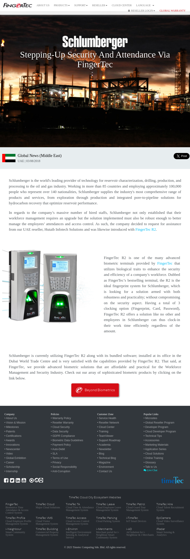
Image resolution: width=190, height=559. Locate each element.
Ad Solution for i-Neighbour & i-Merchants (140, 533)
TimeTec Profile (15, 518)
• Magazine (103, 462)
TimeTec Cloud (45, 504)
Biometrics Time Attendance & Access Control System (17, 510)
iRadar (160, 529)
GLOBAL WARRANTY (173, 10)
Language (145, 5)
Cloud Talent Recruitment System (170, 509)
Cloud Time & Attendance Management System (80, 509)
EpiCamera (163, 518)
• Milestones (11, 427)
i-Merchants (104, 529)
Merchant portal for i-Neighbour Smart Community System (107, 535)
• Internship (11, 471)
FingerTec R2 (145, 229)
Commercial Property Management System (47, 533)
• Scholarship (12, 466)
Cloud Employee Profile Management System (18, 522)
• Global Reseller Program (159, 422)
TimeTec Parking (106, 518)
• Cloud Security (60, 427)
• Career (9, 462)
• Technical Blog (106, 458)
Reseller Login (141, 10)
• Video (8, 453)
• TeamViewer (105, 435)
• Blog (100, 453)
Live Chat (150, 470)
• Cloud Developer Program (160, 431)
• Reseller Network (108, 422)
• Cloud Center (105, 427)
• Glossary (150, 462)
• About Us (10, 418)
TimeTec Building (47, 529)
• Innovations (12, 444)
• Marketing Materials (156, 444)
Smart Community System (15, 533)
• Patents (9, 431)
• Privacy (56, 462)
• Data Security (59, 431)
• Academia (103, 444)
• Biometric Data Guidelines (67, 440)
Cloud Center (122, 5)
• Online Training (153, 458)
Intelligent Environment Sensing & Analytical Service (78, 535)
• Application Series (155, 449)
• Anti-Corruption (60, 471)
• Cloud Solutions (154, 453)
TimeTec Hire (164, 504)
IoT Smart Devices (136, 521)
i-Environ (72, 529)
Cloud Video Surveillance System (170, 522)
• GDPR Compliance (63, 435)
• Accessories (152, 440)
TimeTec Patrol (135, 504)
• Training (102, 431)
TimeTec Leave (105, 504)
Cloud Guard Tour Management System (137, 509)
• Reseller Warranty (62, 422)
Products (62, 5)
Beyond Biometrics (100, 390)
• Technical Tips (153, 435)
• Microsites (150, 418)
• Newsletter (104, 449)
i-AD (129, 529)
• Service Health (106, 418)
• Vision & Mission (14, 422)
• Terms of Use (59, 458)
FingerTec (165, 263)
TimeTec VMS (44, 518)
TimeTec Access (76, 518)
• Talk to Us (150, 466)
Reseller (99, 5)
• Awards (9, 440)
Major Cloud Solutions (48, 507)
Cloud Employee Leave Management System (108, 509)
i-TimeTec (132, 518)
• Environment (105, 466)
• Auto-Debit (58, 449)
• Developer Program (156, 427)
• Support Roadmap (108, 440)
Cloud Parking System (108, 521)
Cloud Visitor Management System (47, 522)
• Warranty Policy (61, 418)
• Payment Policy (61, 444)
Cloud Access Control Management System (77, 522)
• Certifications (12, 435)
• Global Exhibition (15, 458)
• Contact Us (104, 471)
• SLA (54, 453)
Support (81, 5)
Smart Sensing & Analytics (165, 533)
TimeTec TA (73, 504)
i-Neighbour (13, 529)
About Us (42, 5)
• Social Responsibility (64, 466)
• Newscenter (12, 449)
